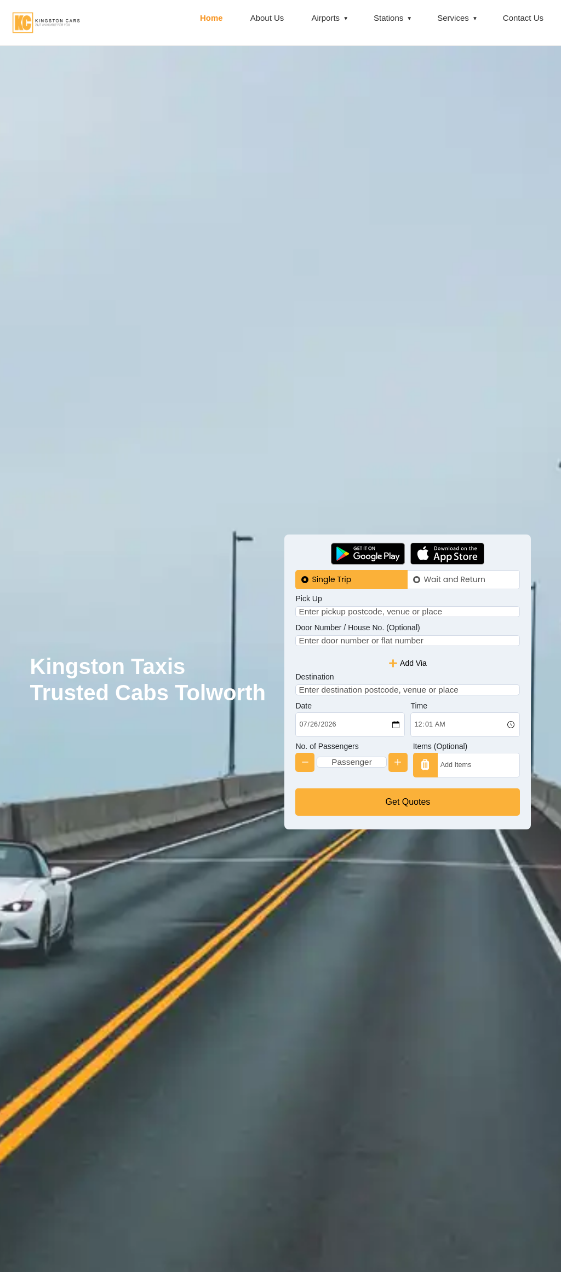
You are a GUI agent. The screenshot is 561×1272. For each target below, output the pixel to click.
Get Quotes (408, 818)
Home (211, 17)
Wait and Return (454, 561)
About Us (267, 17)
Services (453, 17)
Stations (388, 17)
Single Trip (331, 561)
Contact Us (523, 17)
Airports (325, 17)
